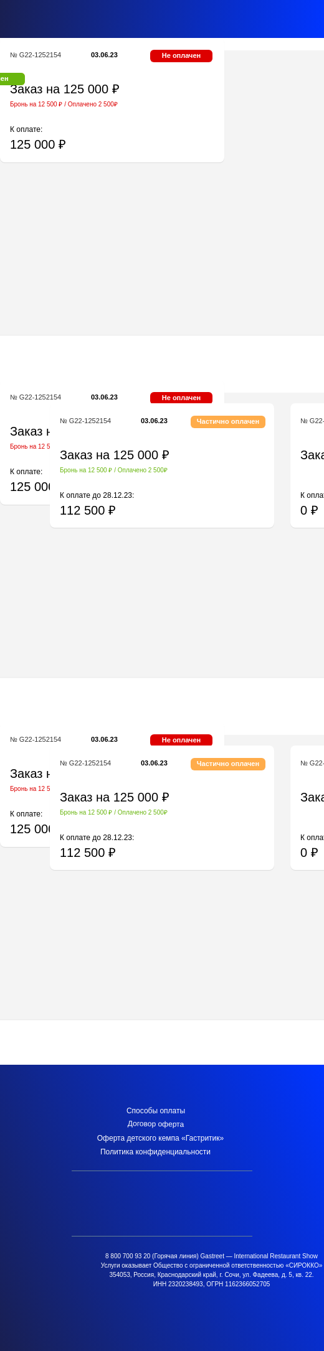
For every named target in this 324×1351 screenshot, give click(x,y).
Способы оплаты (155, 1110)
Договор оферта (156, 1124)
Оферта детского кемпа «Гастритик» (160, 1138)
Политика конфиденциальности (155, 1152)
